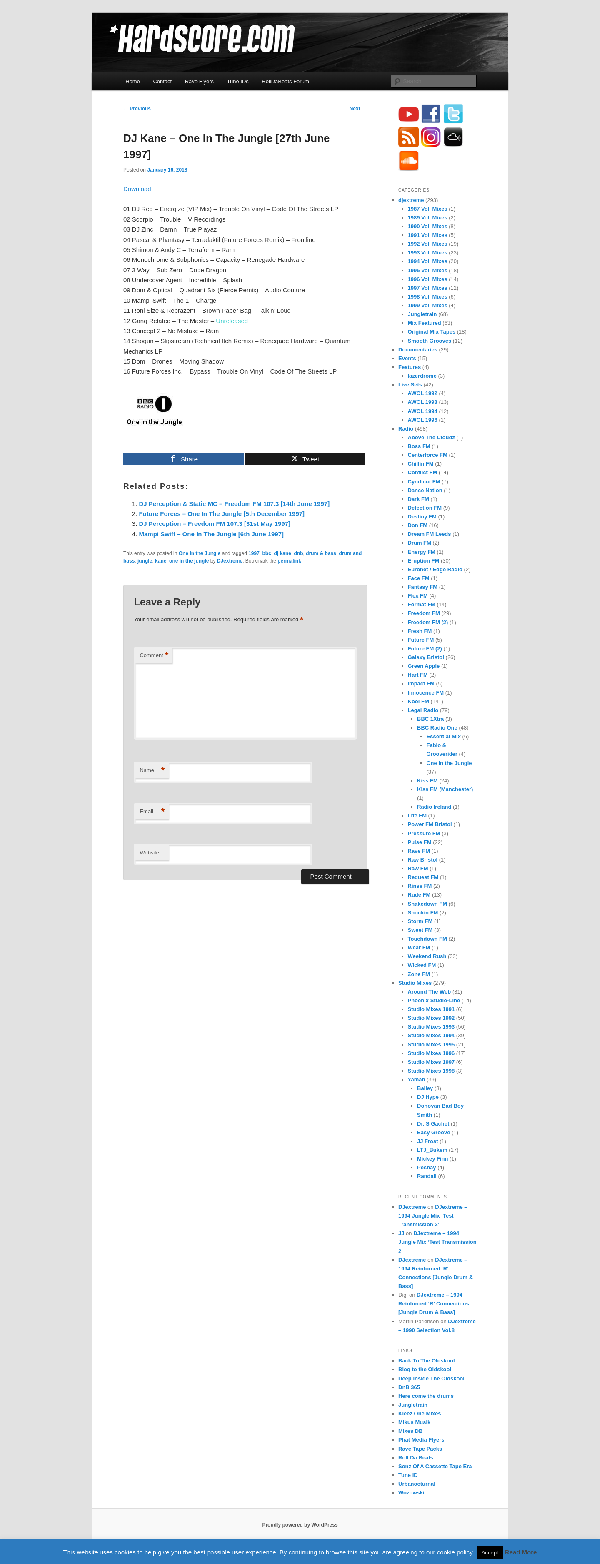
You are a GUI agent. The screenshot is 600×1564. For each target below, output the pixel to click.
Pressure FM (424, 833)
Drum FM (419, 543)
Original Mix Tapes (432, 332)
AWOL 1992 (423, 393)
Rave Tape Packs (420, 1449)
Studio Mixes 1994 (431, 1035)
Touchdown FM (427, 939)
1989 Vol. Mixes (428, 217)
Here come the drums (426, 1396)
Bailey (425, 1088)
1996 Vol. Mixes (428, 279)
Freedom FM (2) (428, 622)
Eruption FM (424, 561)
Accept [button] (490, 1552)
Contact (162, 81)
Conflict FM (423, 472)
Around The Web (429, 992)
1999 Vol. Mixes (428, 305)
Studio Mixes (415, 983)
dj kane (282, 553)
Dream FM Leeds (429, 534)
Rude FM (419, 895)
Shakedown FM (428, 904)
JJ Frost (427, 1141)
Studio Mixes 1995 (431, 1044)
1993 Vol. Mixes (428, 252)
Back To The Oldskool (426, 1360)
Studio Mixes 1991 (431, 1009)
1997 (254, 553)
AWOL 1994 (423, 411)
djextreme (411, 200)
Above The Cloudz (431, 437)
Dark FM (418, 499)
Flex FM (418, 596)
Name (152, 771)
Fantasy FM (423, 587)
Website (149, 852)
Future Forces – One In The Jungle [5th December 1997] (222, 513)
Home (132, 81)
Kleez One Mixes (419, 1413)
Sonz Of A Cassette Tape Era (435, 1466)
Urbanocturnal (416, 1484)
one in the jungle (189, 561)
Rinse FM (420, 886)
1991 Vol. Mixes (428, 235)
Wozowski (411, 1492)
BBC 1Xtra (430, 719)
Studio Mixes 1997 (431, 1062)
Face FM (419, 578)
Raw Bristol (423, 860)
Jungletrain (422, 314)
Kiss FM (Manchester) (445, 789)
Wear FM (419, 947)
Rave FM (419, 851)
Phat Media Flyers (421, 1440)
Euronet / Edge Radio (435, 569)
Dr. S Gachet (433, 1124)
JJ (401, 1233)
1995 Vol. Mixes (428, 270)
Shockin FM (423, 912)
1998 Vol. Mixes (428, 297)
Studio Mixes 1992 (431, 1018)
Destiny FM (422, 516)
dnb (298, 553)
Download (137, 188)
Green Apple (424, 666)
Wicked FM (422, 965)
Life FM (417, 815)
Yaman (416, 1079)
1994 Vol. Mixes (428, 261)
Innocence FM (426, 693)
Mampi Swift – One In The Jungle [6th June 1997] (211, 534)
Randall (427, 1176)
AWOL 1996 (423, 420)
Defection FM (425, 508)
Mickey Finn (432, 1159)
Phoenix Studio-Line (434, 1000)
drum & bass (321, 553)
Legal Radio (423, 710)
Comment (154, 656)
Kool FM (418, 701)
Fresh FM (420, 631)
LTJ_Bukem (432, 1150)
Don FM (418, 525)
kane (160, 561)
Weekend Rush (427, 956)
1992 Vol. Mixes (428, 244)
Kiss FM (427, 780)
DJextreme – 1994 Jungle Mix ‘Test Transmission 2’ (433, 1216)
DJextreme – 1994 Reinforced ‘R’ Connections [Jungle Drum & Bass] (433, 1303)
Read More (521, 1552)
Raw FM (418, 868)
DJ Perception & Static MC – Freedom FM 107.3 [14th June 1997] (234, 503)
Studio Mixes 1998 (431, 1071)
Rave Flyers (199, 81)
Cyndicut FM (424, 481)
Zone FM (419, 974)
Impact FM (421, 683)
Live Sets (410, 384)
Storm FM (420, 921)
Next (358, 109)
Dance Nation (425, 490)
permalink (289, 561)
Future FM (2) (425, 648)
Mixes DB (410, 1431)
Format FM (421, 604)
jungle (145, 561)
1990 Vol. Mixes (428, 226)
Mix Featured (424, 323)
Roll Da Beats (415, 1457)
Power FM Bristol (430, 824)
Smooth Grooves (430, 341)
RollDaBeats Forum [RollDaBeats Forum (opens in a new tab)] (285, 81)
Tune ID (408, 1475)
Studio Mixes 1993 (431, 1027)
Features (409, 367)
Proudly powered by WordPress (300, 1525)
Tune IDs (238, 81)
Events (407, 358)
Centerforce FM (428, 455)
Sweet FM (420, 930)
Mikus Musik (414, 1422)
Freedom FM (424, 613)
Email (152, 812)
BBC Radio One (437, 728)
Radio (405, 429)
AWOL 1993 (423, 402)
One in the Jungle (200, 553)
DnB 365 (409, 1387)
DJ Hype (428, 1097)
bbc (266, 553)
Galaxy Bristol (426, 657)
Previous (137, 109)
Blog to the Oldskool (424, 1369)
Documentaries (418, 349)
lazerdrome (422, 376)
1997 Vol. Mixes (428, 288)
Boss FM (419, 446)
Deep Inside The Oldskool (431, 1378)
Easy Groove (433, 1132)
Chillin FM (421, 464)
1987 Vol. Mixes (428, 209)
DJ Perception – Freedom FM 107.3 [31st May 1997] (214, 523)
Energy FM (421, 552)
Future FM (421, 640)
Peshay (426, 1167)
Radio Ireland (434, 807)
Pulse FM (420, 842)
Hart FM (418, 675)
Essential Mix (444, 736)
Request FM (423, 877)
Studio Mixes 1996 (431, 1053)
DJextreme (229, 561)
